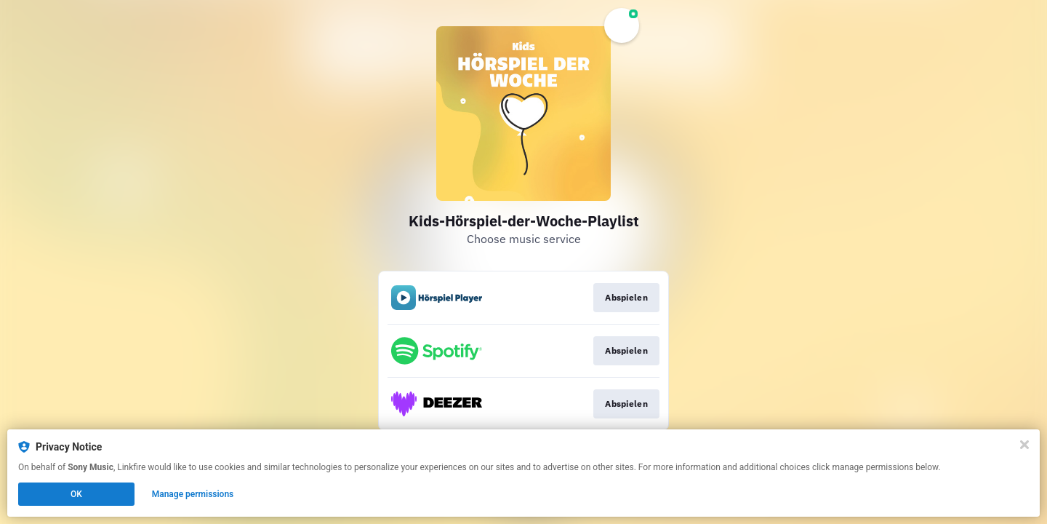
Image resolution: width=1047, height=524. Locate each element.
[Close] (1024, 444)
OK (76, 494)
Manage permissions (193, 494)
